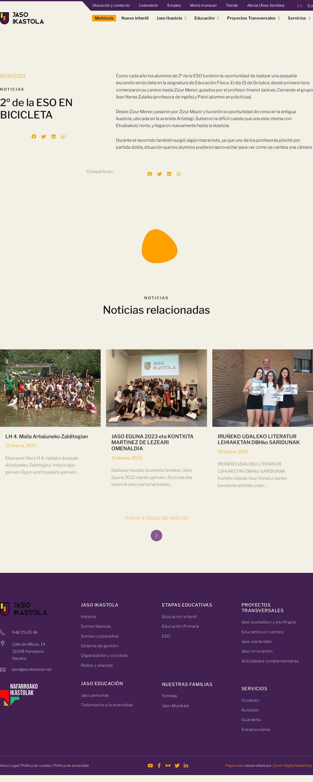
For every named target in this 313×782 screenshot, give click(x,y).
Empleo (174, 5)
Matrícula (104, 18)
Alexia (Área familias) (265, 5)
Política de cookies (36, 765)
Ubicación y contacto (111, 5)
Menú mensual (203, 5)
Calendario (148, 5)
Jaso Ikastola (171, 18)
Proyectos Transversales (253, 18)
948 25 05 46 (25, 632)
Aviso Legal (9, 765)
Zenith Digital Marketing (292, 765)
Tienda (232, 5)
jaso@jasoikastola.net (31, 669)
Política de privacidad (71, 765)
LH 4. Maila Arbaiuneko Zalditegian (46, 493)
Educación (206, 18)
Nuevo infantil (135, 18)
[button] (34, 136)
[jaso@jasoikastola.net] (2, 669)
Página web (234, 765)
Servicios (299, 18)
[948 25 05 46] (2, 632)
